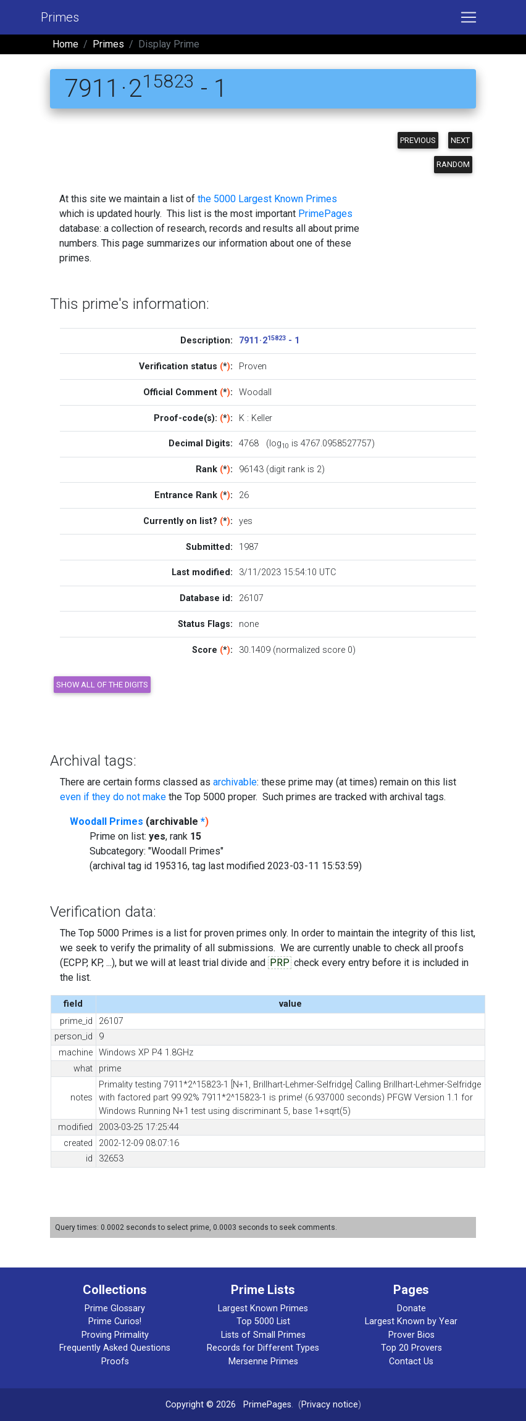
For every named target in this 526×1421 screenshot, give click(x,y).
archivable (235, 782)
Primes (60, 17)
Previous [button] (418, 140)
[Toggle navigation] (468, 17)
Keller (261, 418)
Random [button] (453, 164)
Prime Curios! (114, 1321)
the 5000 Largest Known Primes (267, 199)
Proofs (115, 1361)
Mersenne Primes (263, 1361)
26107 (251, 598)
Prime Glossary (115, 1308)
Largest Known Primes (263, 1308)
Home (65, 44)
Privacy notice (329, 1404)
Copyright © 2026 (200, 1404)
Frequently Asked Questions (114, 1348)
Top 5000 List (263, 1321)
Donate (411, 1308)
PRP (280, 962)
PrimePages (325, 213)
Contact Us (411, 1361)
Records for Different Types (263, 1348)
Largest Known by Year (411, 1321)
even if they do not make (113, 797)
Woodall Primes (106, 821)
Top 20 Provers (411, 1348)
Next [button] (460, 140)
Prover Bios (411, 1335)
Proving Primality (115, 1335)
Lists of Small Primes (263, 1335)
